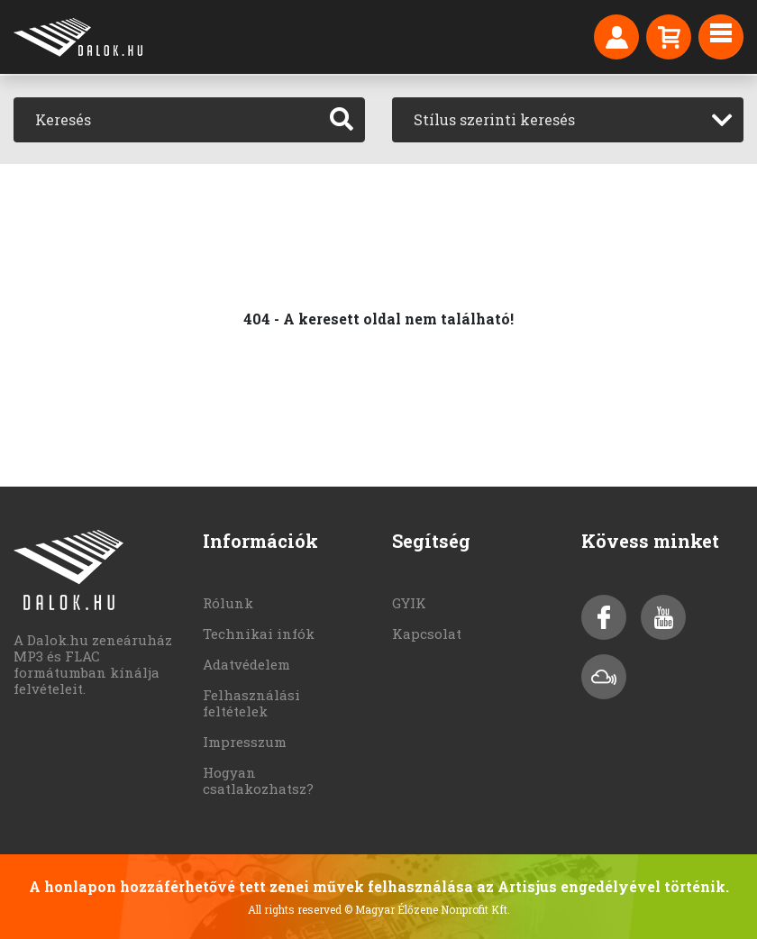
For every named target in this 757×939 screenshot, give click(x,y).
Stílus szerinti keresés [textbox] (494, 119)
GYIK (409, 603)
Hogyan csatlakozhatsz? (258, 780)
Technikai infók (259, 633)
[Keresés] (166, 119)
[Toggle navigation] (720, 36)
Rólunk (228, 603)
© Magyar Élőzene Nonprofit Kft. (427, 909)
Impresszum (245, 742)
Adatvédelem (246, 664)
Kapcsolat (426, 633)
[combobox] (567, 119)
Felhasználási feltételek (251, 703)
